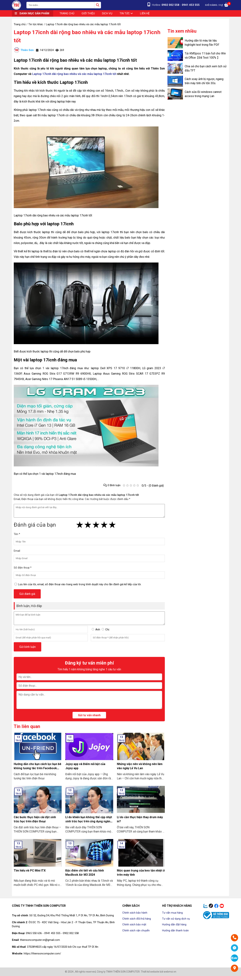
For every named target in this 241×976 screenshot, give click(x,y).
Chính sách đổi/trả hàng (136, 918)
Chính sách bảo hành (134, 912)
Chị (107, 629)
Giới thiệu (88, 13)
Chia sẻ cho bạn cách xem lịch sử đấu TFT (206, 68)
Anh (97, 629)
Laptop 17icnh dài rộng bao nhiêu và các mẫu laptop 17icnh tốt (87, 36)
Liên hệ (145, 13)
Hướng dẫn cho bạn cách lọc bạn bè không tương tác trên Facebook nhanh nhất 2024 (37, 768)
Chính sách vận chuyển (136, 930)
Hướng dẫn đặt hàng (174, 924)
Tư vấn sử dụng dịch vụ (176, 918)
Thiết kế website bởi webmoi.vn (158, 971)
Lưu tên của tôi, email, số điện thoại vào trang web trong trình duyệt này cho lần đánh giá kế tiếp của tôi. (79, 584)
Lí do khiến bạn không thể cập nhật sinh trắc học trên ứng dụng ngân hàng (88, 821)
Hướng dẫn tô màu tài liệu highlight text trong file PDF (202, 42)
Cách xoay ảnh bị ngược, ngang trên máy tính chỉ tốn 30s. (204, 81)
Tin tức (126, 13)
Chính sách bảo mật (134, 924)
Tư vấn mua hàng (172, 912)
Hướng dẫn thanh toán (175, 930)
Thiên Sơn (24, 50)
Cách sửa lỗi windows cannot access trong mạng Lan (203, 94)
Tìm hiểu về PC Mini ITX (30, 870)
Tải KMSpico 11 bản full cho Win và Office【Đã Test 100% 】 (205, 55)
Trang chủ (67, 13)
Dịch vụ (107, 13)
